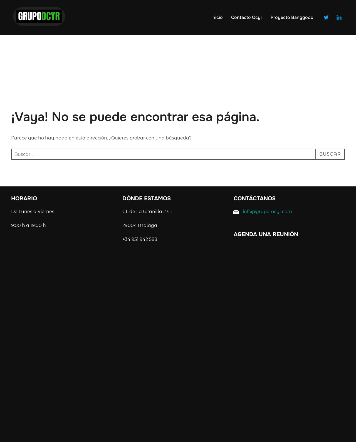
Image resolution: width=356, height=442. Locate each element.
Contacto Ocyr (246, 17)
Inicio (217, 17)
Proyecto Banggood (292, 17)
